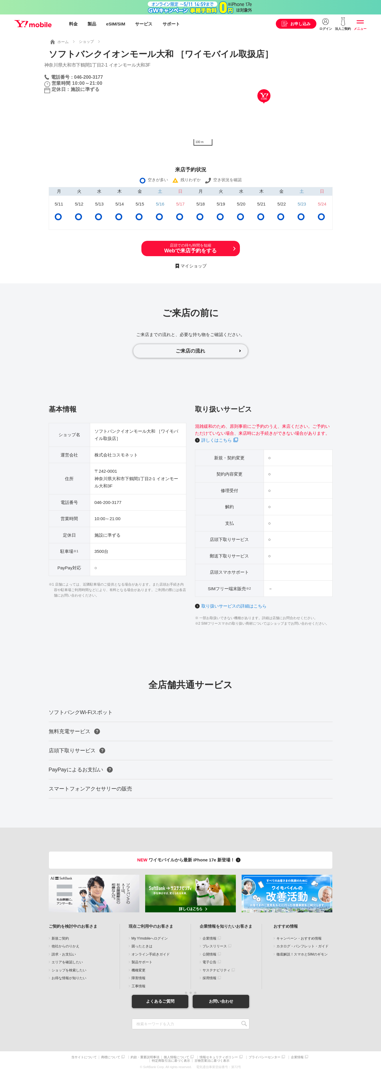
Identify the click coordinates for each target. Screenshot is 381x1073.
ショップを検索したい (69, 970)
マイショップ (194, 265)
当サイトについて (84, 1057)
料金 (73, 23)
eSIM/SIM (115, 23)
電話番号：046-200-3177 (77, 76)
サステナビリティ (216, 970)
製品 (91, 23)
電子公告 (209, 962)
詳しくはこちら (216, 440)
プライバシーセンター (264, 1057)
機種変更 (138, 970)
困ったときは (142, 946)
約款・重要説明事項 (145, 1057)
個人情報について (176, 1057)
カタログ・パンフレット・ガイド (302, 946)
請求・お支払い (64, 954)
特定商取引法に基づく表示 (171, 1060)
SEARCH (244, 1024)
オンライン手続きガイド (151, 954)
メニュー (360, 28)
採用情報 (209, 978)
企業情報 (209, 938)
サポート (171, 23)
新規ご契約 (60, 938)
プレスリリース (215, 946)
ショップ (86, 41)
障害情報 (138, 978)
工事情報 (138, 986)
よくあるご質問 (160, 1001)
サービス (143, 23)
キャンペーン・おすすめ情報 (299, 938)
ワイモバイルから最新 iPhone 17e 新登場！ (190, 860)
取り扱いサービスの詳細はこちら (234, 606)
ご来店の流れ (190, 351)
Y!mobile (33, 24)
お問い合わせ (221, 1001)
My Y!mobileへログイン (150, 938)
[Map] (264, 105)
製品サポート (142, 962)
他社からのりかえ (65, 946)
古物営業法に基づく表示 (211, 1060)
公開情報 (209, 954)
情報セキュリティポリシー (219, 1057)
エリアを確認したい (67, 962)
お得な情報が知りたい (69, 978)
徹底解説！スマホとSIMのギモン (302, 954)
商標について (110, 1057)
